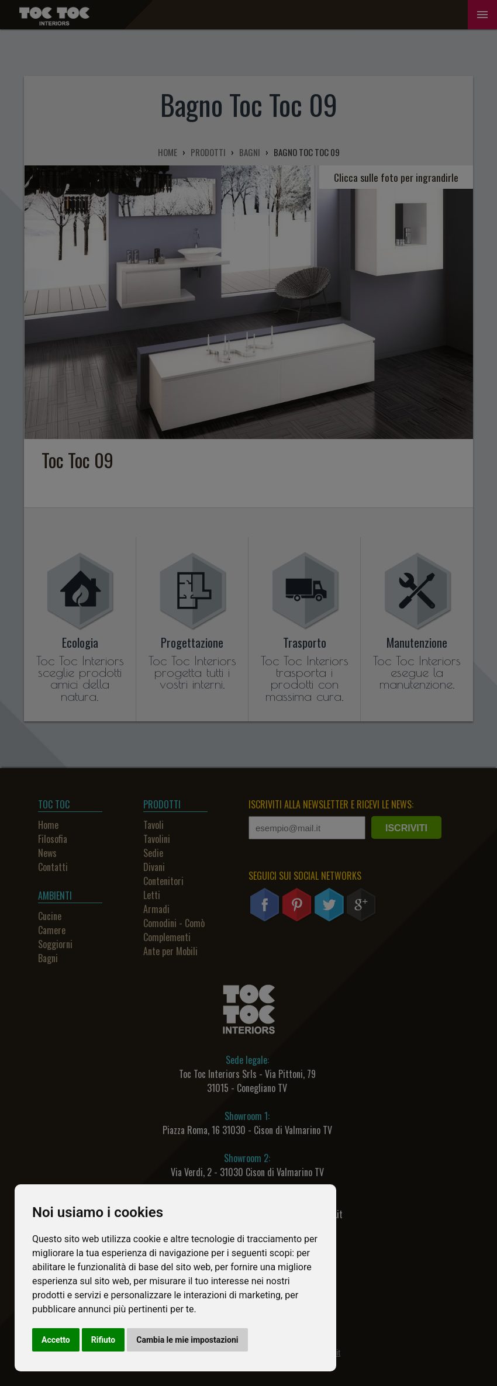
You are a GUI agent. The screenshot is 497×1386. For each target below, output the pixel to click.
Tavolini (156, 839)
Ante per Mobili (170, 951)
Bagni (48, 958)
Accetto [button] (56, 1339)
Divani (154, 867)
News (47, 853)
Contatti (53, 867)
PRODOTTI (208, 152)
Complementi (167, 937)
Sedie (153, 853)
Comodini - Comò (174, 923)
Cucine (49, 916)
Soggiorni (55, 944)
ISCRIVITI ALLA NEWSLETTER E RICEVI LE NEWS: (330, 804)
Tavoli (153, 825)
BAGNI (249, 152)
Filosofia (52, 839)
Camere (51, 930)
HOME (167, 152)
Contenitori (163, 881)
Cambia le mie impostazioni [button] (187, 1339)
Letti (151, 895)
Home (48, 825)
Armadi (156, 909)
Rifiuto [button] (103, 1339)
